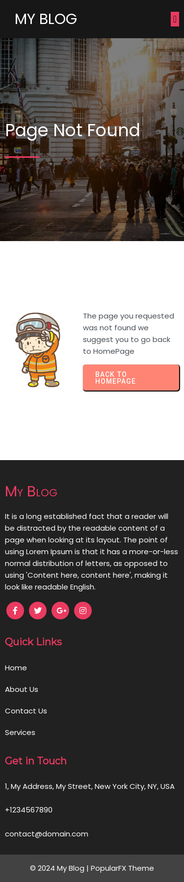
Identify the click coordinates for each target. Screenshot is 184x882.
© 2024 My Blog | (60, 868)
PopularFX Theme (122, 868)
